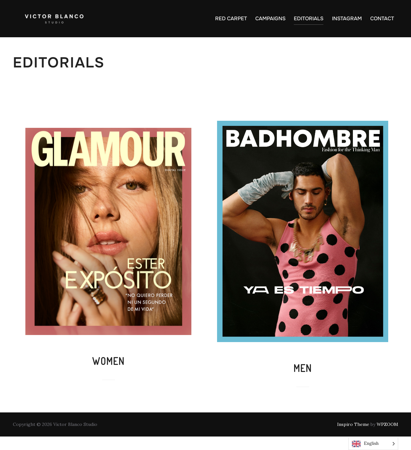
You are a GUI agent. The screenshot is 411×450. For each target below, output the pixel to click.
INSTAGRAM (347, 18)
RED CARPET (231, 18)
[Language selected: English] (373, 443)
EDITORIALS (308, 18)
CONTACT (382, 18)
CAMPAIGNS (270, 18)
